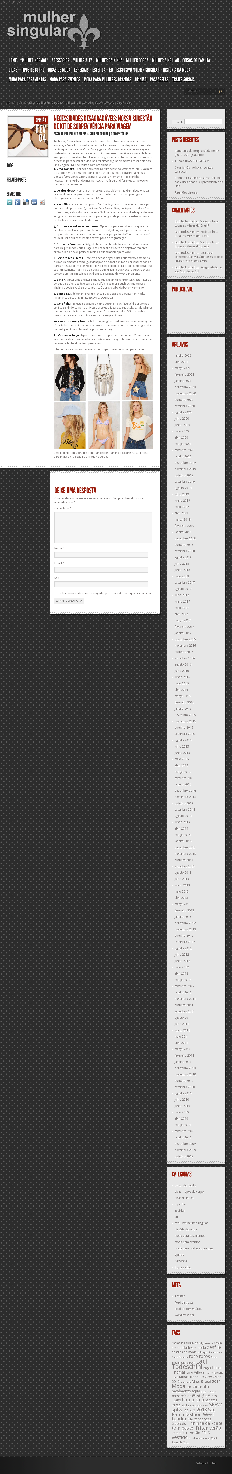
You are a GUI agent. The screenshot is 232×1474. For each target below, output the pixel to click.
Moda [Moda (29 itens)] (178, 1386)
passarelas (181, 1261)
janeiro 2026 (183, 355)
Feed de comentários (188, 1308)
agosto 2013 (183, 872)
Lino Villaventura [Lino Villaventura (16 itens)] (199, 1372)
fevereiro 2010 (184, 1131)
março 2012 (183, 980)
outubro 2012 (184, 935)
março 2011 (183, 1049)
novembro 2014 (185, 797)
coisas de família (185, 1185)
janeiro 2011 (183, 1061)
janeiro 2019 (183, 532)
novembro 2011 (185, 998)
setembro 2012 (185, 942)
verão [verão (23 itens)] (215, 1428)
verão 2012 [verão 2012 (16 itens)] (180, 1433)
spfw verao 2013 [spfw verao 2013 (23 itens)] (189, 1409)
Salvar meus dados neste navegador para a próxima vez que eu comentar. (105, 598)
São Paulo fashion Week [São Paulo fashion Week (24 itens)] (193, 1412)
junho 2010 (182, 1106)
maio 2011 (182, 1036)
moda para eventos (187, 1242)
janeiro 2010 (183, 1137)
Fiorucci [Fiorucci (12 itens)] (183, 1357)
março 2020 (183, 444)
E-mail (59, 568)
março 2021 (183, 368)
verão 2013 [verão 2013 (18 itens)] (200, 1433)
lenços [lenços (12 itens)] (207, 1368)
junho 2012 (182, 961)
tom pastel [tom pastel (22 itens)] (183, 1428)
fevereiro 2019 (184, 526)
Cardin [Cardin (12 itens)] (218, 1343)
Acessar (180, 1296)
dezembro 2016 (185, 639)
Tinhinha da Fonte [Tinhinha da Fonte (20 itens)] (204, 1423)
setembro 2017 (185, 582)
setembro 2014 (185, 809)
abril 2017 (181, 614)
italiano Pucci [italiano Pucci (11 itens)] (188, 1362)
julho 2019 (182, 494)
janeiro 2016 (183, 708)
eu (176, 1217)
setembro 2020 (185, 406)
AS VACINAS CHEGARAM (192, 161)
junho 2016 (182, 677)
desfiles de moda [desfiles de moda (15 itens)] (184, 1352)
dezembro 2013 (185, 847)
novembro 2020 (185, 393)
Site (56, 583)
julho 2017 (182, 595)
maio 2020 (182, 431)
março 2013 (183, 904)
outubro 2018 (184, 544)
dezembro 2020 (185, 387)
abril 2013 (181, 898)
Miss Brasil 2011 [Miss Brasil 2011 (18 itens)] (206, 1381)
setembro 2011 (185, 1011)
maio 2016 (182, 683)
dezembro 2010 (185, 1068)
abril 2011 (181, 1043)
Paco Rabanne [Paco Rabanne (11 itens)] (208, 1391)
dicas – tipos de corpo (189, 1191)
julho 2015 (182, 746)
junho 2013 (182, 885)
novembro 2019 (185, 469)
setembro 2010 (185, 1087)
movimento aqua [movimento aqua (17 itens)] (186, 1391)
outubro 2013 (184, 860)
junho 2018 (182, 570)
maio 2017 (182, 607)
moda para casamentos (190, 1235)
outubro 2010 (184, 1080)
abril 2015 (181, 765)
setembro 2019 (185, 481)
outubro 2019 (184, 475)
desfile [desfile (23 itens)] (214, 1347)
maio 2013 (182, 891)
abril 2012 (181, 973)
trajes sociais (183, 1267)
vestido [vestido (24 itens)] (180, 1437)
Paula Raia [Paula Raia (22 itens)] (193, 1399)
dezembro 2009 (185, 1143)
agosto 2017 (183, 589)
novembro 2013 (185, 853)
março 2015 (183, 771)
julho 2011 (182, 1024)
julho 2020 (182, 418)
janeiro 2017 (183, 633)
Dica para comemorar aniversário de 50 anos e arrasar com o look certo (199, 257)
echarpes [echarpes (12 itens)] (202, 1352)
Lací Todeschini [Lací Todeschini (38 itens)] (189, 1364)
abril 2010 (181, 1118)
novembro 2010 (185, 1074)
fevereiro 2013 (184, 910)
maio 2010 (182, 1112)
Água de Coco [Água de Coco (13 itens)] (180, 1442)
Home (10, 102)
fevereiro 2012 (184, 986)
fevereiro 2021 (184, 374)
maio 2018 (182, 576)
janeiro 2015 (183, 784)
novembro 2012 (185, 929)
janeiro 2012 (183, 992)
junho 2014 (182, 822)
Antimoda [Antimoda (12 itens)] (177, 1343)
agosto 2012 (183, 948)
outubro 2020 (184, 399)
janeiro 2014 (183, 841)
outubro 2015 (184, 727)
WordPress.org (184, 1315)
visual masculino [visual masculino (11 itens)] (198, 1438)
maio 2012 (182, 967)
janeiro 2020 (183, 456)
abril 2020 (181, 437)
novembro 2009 (185, 1150)
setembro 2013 (185, 866)
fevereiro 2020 (184, 450)
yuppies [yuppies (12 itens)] (212, 1438)
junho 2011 (182, 1030)
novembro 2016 (185, 645)
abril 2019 (181, 513)
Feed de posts (184, 1302)
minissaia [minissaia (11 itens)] (186, 1382)
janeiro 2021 (183, 380)
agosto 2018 (183, 557)
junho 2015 (182, 753)
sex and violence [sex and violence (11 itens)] (199, 1405)
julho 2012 (182, 954)
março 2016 (183, 696)
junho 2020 (182, 425)
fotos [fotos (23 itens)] (204, 1356)
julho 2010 (182, 1099)
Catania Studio (205, 1463)
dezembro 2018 (185, 538)
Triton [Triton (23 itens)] (202, 1428)
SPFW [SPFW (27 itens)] (215, 1404)
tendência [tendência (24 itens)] (183, 1418)
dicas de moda (184, 1198)
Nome (59, 553)
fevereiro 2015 (184, 778)
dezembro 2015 (185, 715)
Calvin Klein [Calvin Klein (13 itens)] (191, 1343)
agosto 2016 (183, 664)
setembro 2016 (185, 658)
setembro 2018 (185, 551)
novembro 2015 (185, 721)
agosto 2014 (183, 816)
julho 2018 (182, 563)
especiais (180, 1204)
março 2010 (183, 1125)
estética (180, 1210)
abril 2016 (181, 689)
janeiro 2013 (183, 916)
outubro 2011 (184, 1005)
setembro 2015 (185, 734)
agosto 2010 (183, 1093)
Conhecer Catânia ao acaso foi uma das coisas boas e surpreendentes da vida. (199, 182)
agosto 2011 (183, 1017)
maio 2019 (182, 507)
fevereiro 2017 (184, 626)
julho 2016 (182, 671)
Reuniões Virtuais (186, 192)
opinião (22, 102)
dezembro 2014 (185, 790)
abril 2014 (181, 828)
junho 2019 (182, 500)
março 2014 (183, 834)
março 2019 (183, 519)
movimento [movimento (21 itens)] (197, 1386)
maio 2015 (182, 759)
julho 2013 (182, 879)
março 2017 (183, 620)
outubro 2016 (184, 652)
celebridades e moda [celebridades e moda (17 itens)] (189, 1347)
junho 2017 (182, 601)
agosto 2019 (183, 488)
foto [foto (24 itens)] (193, 1356)
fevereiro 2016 (184, 702)
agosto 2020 (183, 412)
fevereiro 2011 (184, 1055)
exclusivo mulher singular (191, 1223)
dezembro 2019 (185, 462)
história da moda (186, 1229)
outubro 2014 (184, 803)
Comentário (62, 508)
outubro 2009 (184, 1156)
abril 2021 (181, 362)
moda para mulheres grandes (194, 1248)
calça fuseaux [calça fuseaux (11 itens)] (206, 1343)
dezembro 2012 (185, 923)
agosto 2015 (183, 740)
